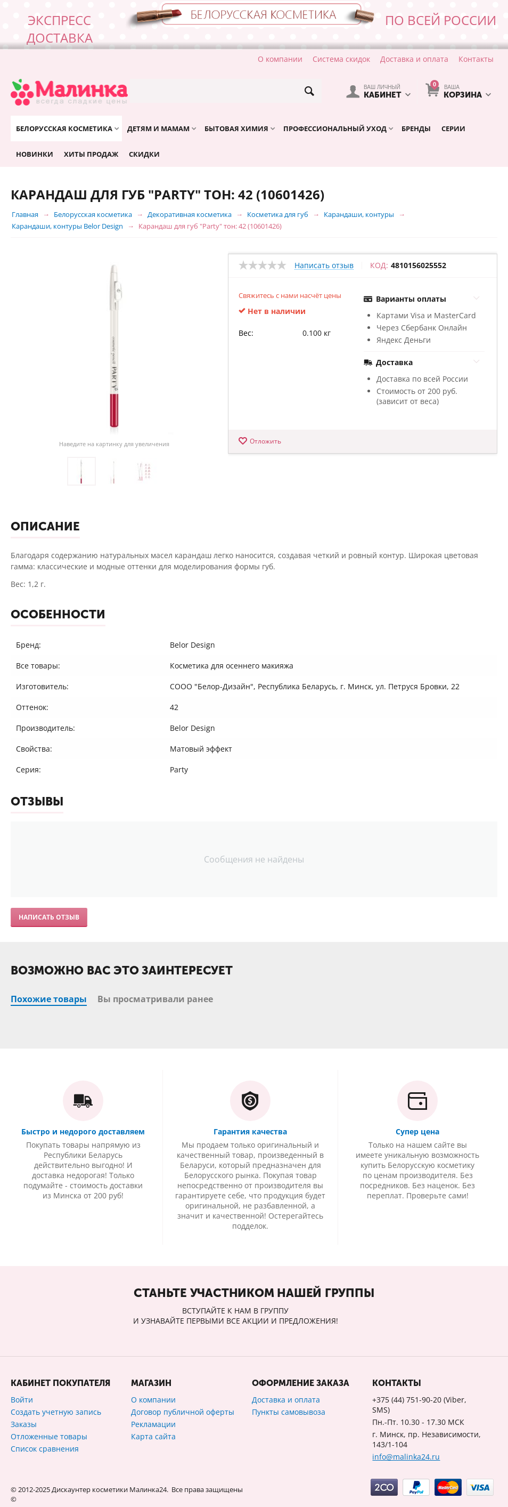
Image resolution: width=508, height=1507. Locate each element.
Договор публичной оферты (182, 1412)
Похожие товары (49, 999)
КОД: (379, 265)
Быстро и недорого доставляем (83, 1131)
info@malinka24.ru (406, 1457)
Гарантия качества (250, 1131)
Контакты (476, 59)
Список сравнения (45, 1449)
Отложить (265, 441)
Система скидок (341, 59)
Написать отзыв (324, 266)
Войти (22, 1400)
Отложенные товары (49, 1436)
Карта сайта (153, 1436)
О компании (280, 59)
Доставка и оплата (414, 59)
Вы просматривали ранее (155, 999)
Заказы (24, 1424)
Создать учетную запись (56, 1412)
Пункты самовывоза (288, 1412)
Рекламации (153, 1424)
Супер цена (417, 1131)
